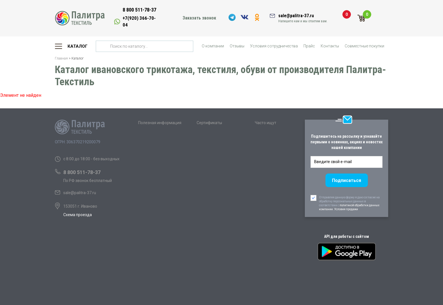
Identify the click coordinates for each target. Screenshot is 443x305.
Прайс (309, 46)
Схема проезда (77, 214)
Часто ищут (265, 122)
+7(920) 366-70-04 (139, 21)
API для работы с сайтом (346, 236)
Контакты (330, 46)
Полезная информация (159, 122)
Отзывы (237, 46)
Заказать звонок (199, 18)
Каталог (78, 46)
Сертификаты (209, 122)
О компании (213, 46)
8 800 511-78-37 (139, 10)
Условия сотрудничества (274, 46)
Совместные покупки (364, 46)
